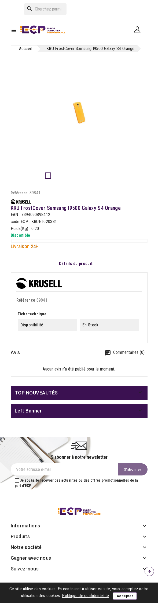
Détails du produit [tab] (76, 263)
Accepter (125, 596)
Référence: (19, 193)
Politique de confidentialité (85, 595)
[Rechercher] (45, 9)
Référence (25, 300)
